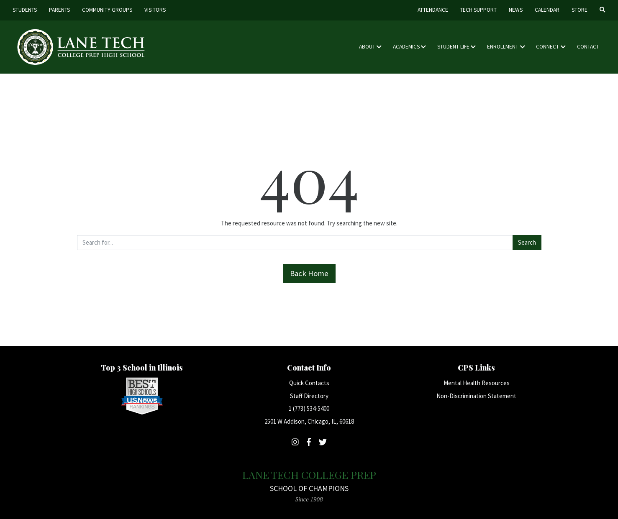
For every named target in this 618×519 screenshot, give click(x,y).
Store (579, 9)
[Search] (602, 10)
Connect (547, 46)
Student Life (453, 46)
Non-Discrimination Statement (476, 396)
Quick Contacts (309, 383)
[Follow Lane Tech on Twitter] (323, 442)
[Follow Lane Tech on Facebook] (309, 442)
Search (527, 242)
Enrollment (502, 46)
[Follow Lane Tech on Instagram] (295, 442)
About (367, 46)
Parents (59, 9)
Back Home (309, 273)
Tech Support (478, 9)
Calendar (547, 9)
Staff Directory (309, 396)
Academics (406, 46)
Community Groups (107, 9)
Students (25, 9)
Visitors (155, 9)
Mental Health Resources (477, 383)
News (516, 9)
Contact (588, 46)
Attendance (433, 9)
